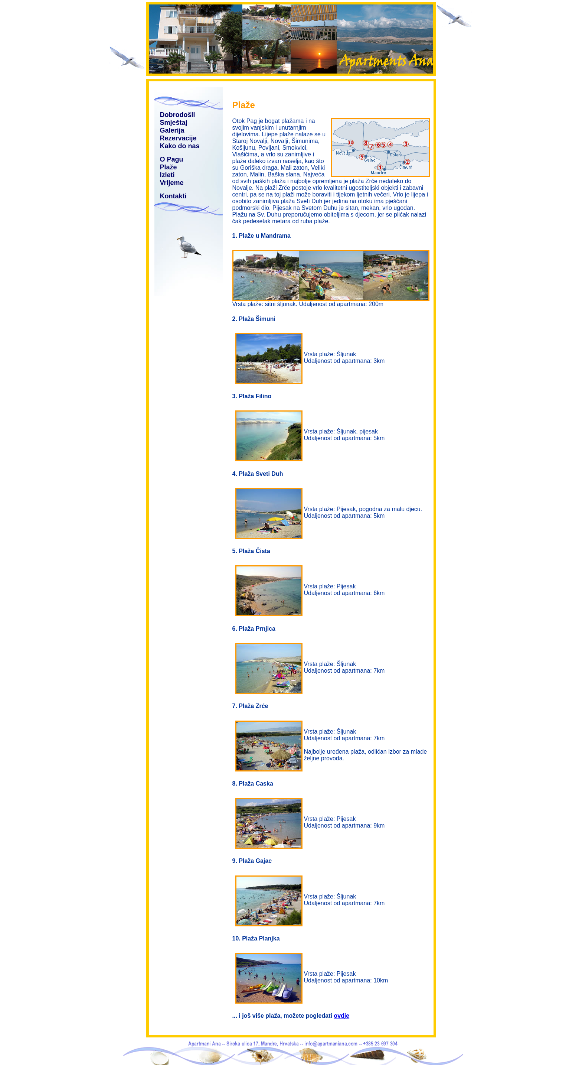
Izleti (167, 175)
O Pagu (171, 159)
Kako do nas (180, 146)
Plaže (168, 167)
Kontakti (173, 196)
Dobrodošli (177, 114)
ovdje (341, 1016)
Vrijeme (172, 182)
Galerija (172, 130)
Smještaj (173, 122)
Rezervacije (178, 138)
